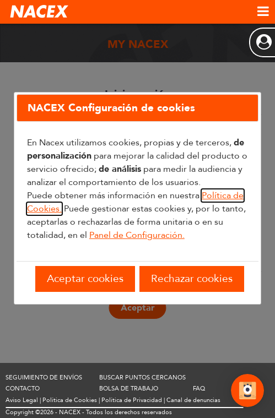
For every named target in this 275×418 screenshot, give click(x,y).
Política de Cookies (69, 400)
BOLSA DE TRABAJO (128, 388)
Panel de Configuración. (137, 235)
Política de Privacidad (131, 400)
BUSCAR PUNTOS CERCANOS (142, 377)
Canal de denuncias (193, 400)
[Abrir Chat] (247, 392)
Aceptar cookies (85, 279)
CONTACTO (23, 388)
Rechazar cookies (192, 279)
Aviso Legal (22, 400)
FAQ (199, 388)
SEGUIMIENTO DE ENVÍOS (44, 377)
